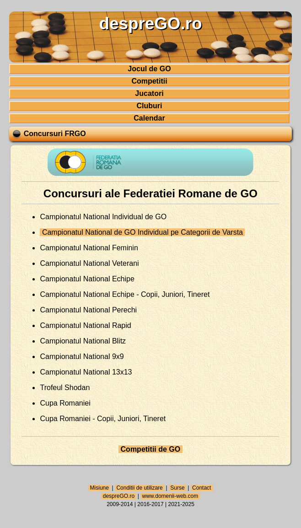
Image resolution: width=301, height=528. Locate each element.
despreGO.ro (118, 496)
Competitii (149, 81)
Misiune (99, 488)
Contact (202, 488)
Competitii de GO (150, 449)
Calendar (149, 118)
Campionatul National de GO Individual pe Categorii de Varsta (142, 232)
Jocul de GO (149, 69)
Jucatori (149, 93)
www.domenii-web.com (169, 496)
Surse (177, 488)
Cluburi (149, 106)
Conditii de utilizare (139, 488)
